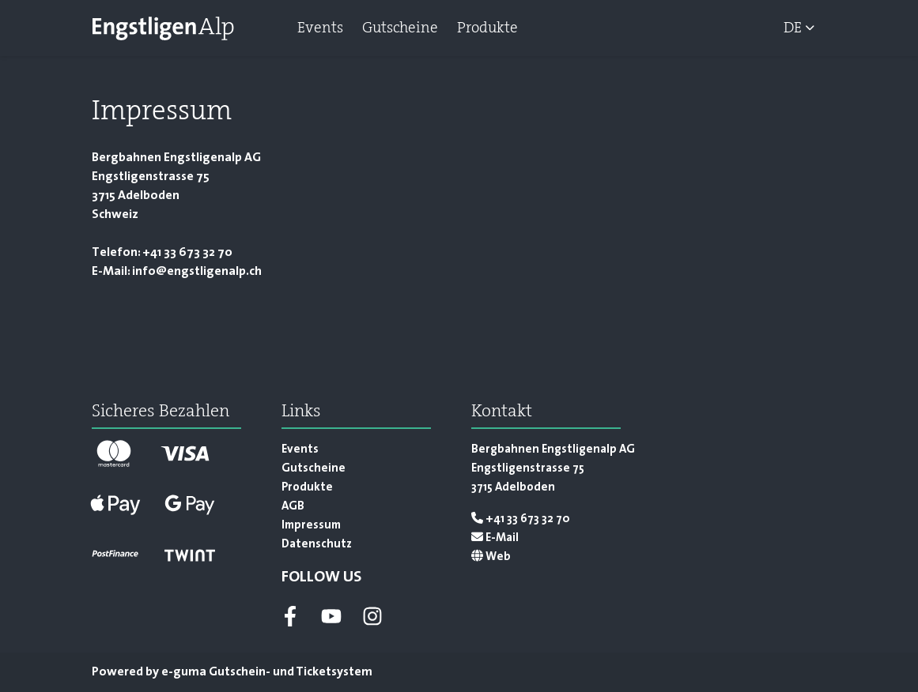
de (793, 27)
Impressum (311, 526)
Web (491, 557)
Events (320, 27)
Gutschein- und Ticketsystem (266, 672)
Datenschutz (316, 545)
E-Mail (495, 538)
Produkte (487, 27)
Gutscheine (400, 27)
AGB (292, 507)
